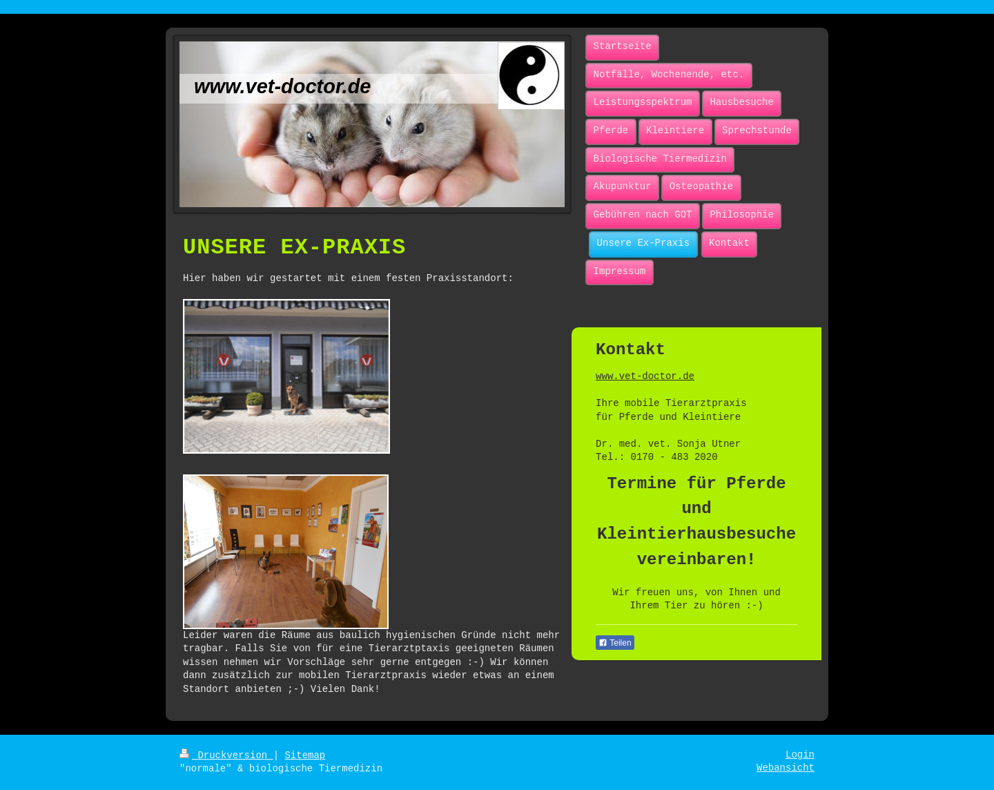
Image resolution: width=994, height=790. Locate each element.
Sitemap (304, 755)
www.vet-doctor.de (645, 376)
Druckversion (226, 755)
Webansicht (786, 767)
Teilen (614, 643)
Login (800, 754)
